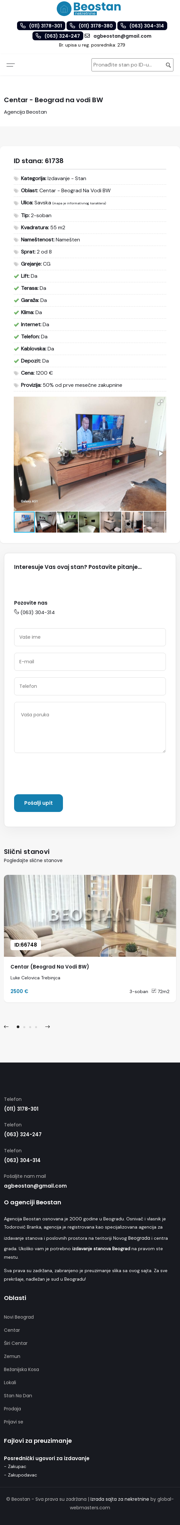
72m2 (160, 991)
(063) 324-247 (23, 1134)
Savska (42, 202)
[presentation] (64, 775)
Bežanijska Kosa (21, 1369)
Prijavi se (13, 1422)
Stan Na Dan (18, 1395)
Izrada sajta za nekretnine (119, 1499)
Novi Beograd (19, 1317)
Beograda (139, 1238)
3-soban (139, 991)
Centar (12, 1330)
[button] (160, 402)
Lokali (10, 1382)
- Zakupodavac (20, 1475)
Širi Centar (16, 1343)
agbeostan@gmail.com (35, 1185)
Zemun (12, 1356)
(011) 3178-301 (21, 1108)
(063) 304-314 (34, 612)
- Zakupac (15, 1466)
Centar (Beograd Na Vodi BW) (49, 966)
